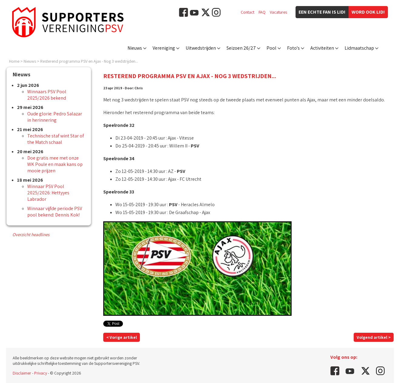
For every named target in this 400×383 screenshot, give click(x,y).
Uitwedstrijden (201, 48)
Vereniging (164, 48)
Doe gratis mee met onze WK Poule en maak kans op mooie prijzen (55, 164)
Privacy (40, 373)
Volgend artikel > (374, 337)
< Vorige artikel (121, 337)
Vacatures (278, 12)
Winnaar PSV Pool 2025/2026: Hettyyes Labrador (48, 192)
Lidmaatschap (359, 48)
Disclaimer (22, 373)
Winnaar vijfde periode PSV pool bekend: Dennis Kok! (54, 211)
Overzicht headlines (30, 234)
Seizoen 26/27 (241, 48)
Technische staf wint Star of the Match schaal (55, 139)
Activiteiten (322, 48)
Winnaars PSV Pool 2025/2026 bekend (46, 94)
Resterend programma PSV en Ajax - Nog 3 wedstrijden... (89, 61)
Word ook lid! (368, 12)
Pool (271, 48)
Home (14, 61)
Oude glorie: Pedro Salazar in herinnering (54, 117)
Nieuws (134, 48)
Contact (247, 12)
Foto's (293, 48)
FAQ (262, 12)
